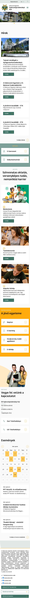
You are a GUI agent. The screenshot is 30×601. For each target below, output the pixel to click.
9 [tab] (24, 23)
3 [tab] (15, 23)
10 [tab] (25, 23)
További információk (6, 571)
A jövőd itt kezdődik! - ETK (13, 106)
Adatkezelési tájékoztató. (14, 568)
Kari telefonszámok (6, 405)
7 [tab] (21, 23)
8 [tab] (22, 23)
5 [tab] (18, 23)
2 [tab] (14, 23)
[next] (27, 446)
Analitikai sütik (7, 580)
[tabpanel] (15, 17)
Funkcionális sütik (8, 578)
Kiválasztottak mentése (9, 587)
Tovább (6, 74)
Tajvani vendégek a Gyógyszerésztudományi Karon (12, 62)
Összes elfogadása (7, 596)
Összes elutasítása (8, 591)
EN (23, 1)
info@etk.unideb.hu (6, 409)
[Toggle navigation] (27, 7)
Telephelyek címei (6, 413)
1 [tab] (12, 23)
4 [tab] (17, 23)
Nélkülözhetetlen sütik (9, 575)
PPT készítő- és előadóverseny (14, 489)
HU (21, 1)
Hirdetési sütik (7, 583)
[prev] (2, 446)
